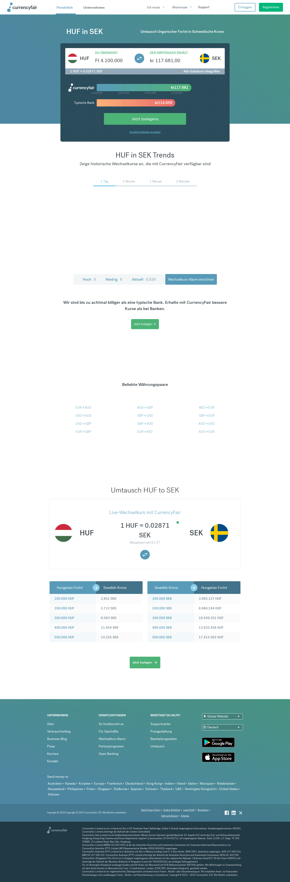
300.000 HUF (64, 618)
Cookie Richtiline (171, 810)
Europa (99, 783)
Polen (91, 789)
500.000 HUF (64, 637)
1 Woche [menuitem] (129, 181)
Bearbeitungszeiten (163, 739)
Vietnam (53, 794)
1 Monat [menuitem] (156, 181)
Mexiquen (207, 783)
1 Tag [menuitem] (104, 181)
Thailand (166, 789)
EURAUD (83, 407)
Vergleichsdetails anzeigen (145, 132)
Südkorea (120, 789)
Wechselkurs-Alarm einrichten (191, 279)
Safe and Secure (169, 816)
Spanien (136, 789)
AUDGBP (145, 407)
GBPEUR (206, 415)
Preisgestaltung (161, 731)
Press (51, 746)
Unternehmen (94, 7)
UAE (178, 789)
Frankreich (114, 783)
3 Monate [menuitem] (183, 181)
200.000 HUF (64, 608)
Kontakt (52, 761)
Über (50, 724)
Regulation (203, 810)
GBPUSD (145, 415)
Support (203, 7)
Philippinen (75, 789)
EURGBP (83, 432)
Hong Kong (154, 783)
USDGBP (83, 423)
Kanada (70, 783)
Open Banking (108, 754)
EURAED (145, 432)
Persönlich (65, 7)
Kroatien (85, 783)
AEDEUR (206, 407)
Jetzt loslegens (145, 119)
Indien (169, 783)
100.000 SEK (162, 599)
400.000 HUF (64, 627)
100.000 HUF (64, 599)
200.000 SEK (162, 608)
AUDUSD (207, 423)
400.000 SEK (162, 627)
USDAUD (83, 415)
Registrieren (271, 7)
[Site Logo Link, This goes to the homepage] (30, 7)
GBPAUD (145, 423)
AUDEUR (206, 432)
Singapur (104, 789)
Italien (192, 783)
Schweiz (151, 789)
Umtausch (157, 746)
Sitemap (185, 816)
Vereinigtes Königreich (200, 789)
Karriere (52, 754)
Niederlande (225, 783)
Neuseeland (56, 789)
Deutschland (134, 783)
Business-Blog (57, 739)
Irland (181, 783)
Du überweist (106, 53)
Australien (55, 783)
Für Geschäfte (108, 731)
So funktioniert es (111, 724)
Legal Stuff (188, 810)
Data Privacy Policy (150, 810)
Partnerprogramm (111, 746)
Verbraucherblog (58, 731)
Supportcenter (160, 724)
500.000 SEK (162, 637)
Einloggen (245, 7)
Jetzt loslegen (145, 324)
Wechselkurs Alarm (112, 739)
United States (228, 789)
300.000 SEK (162, 618)
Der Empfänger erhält (169, 53)
